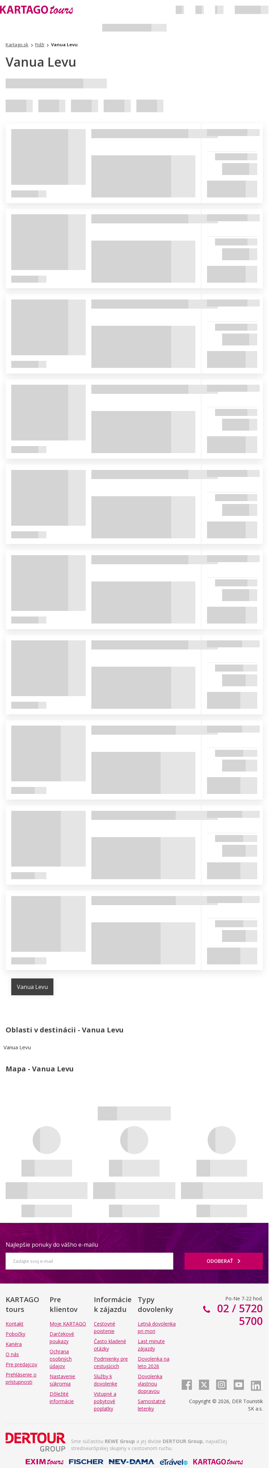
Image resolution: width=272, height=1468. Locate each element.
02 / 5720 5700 (238, 1314)
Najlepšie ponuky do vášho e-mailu (52, 1244)
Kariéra (14, 1344)
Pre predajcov (21, 1364)
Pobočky (15, 1334)
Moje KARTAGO (68, 1323)
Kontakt (15, 1323)
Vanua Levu (32, 987)
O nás (12, 1354)
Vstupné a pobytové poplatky (105, 1401)
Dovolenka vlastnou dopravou (150, 1383)
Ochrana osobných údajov (61, 1358)
